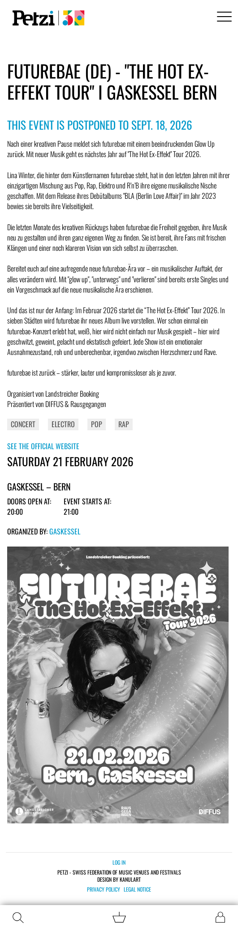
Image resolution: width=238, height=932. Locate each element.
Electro (63, 424)
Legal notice (137, 889)
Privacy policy (103, 889)
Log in (119, 862)
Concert (23, 424)
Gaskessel (64, 531)
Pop (96, 424)
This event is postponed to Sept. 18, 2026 (99, 124)
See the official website (43, 446)
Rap (123, 424)
